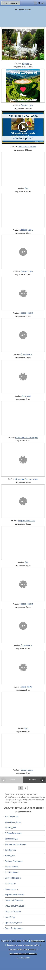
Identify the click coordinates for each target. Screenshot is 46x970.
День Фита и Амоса (27, 147)
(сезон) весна (26, 313)
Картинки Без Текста (14, 895)
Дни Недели (10, 827)
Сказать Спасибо (13, 911)
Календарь (10, 855)
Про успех (26, 396)
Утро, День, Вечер (13, 822)
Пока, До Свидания (14, 928)
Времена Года (11, 839)
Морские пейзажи (26, 521)
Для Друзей (10, 850)
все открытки (10, 3)
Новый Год (10, 917)
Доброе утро (27, 105)
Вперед (32, 779)
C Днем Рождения (13, 833)
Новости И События (14, 900)
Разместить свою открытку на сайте (23, 945)
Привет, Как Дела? (13, 923)
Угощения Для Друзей (15, 906)
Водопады (27, 63)
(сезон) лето (27, 354)
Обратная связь (38, 940)
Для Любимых (11, 872)
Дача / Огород (11, 867)
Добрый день (26, 230)
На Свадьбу (10, 883)
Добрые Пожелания (14, 861)
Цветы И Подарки (13, 878)
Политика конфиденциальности (22, 949)
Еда (26, 188)
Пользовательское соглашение (23, 953)
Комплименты (11, 889)
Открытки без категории (26, 437)
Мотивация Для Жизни (15, 844)
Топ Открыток (11, 816)
